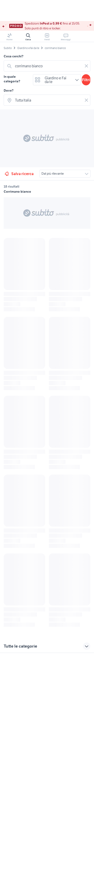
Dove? (9, 90)
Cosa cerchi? (14, 56)
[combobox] (48, 66)
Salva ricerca (19, 173)
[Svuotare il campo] (86, 66)
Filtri (86, 79)
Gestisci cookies (15, 724)
